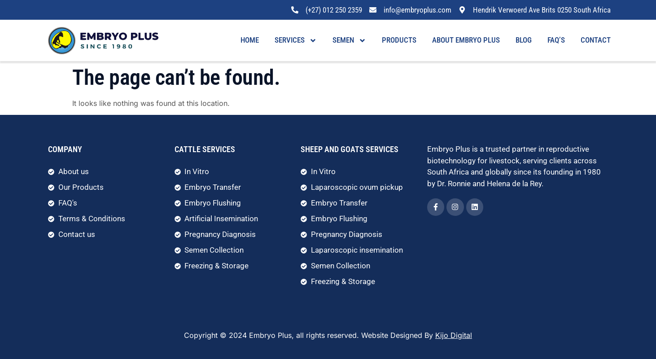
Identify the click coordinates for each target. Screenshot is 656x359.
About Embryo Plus (466, 39)
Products (399, 39)
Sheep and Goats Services (349, 149)
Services (296, 40)
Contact (596, 39)
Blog (524, 39)
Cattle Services (205, 149)
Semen (349, 40)
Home (250, 39)
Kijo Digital (453, 335)
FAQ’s (556, 39)
